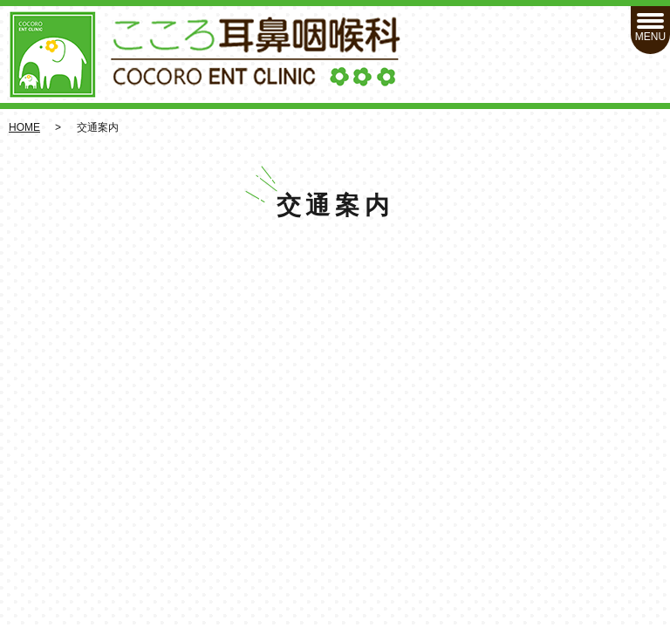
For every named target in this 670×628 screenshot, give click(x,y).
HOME (24, 127)
